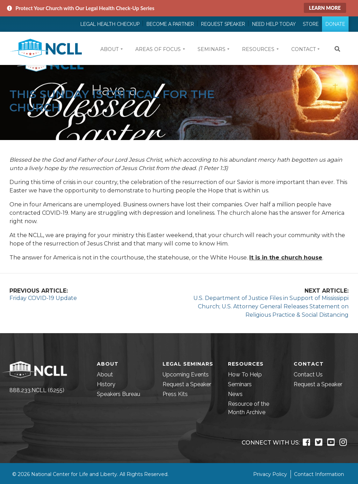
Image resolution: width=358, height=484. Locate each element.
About (105, 374)
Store (310, 24)
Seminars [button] (211, 49)
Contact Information (319, 474)
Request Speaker (223, 24)
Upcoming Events (186, 374)
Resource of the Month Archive (248, 408)
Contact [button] (303, 49)
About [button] (109, 49)
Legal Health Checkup (109, 24)
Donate (335, 24)
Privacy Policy (270, 474)
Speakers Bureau (118, 394)
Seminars (240, 384)
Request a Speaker (187, 384)
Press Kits (175, 394)
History (106, 384)
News (235, 394)
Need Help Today (274, 24)
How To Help (245, 374)
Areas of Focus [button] (158, 49)
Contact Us (308, 374)
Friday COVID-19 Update (43, 298)
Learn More (325, 8)
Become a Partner (170, 24)
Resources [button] (258, 49)
